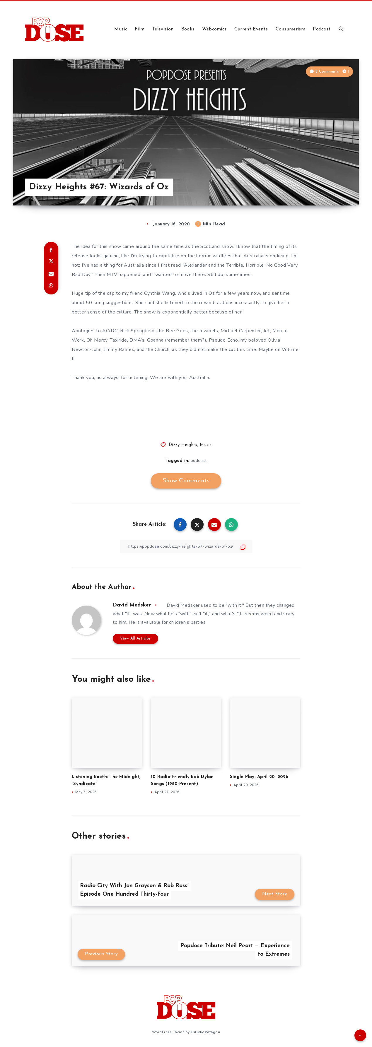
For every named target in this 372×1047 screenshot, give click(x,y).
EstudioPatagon (205, 1032)
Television (162, 29)
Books (187, 29)
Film (139, 29)
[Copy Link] (186, 546)
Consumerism (290, 29)
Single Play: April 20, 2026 (259, 777)
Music (120, 29)
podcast (199, 460)
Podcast (321, 29)
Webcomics (214, 29)
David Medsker (132, 605)
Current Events (251, 29)
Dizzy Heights (183, 445)
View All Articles (135, 638)
